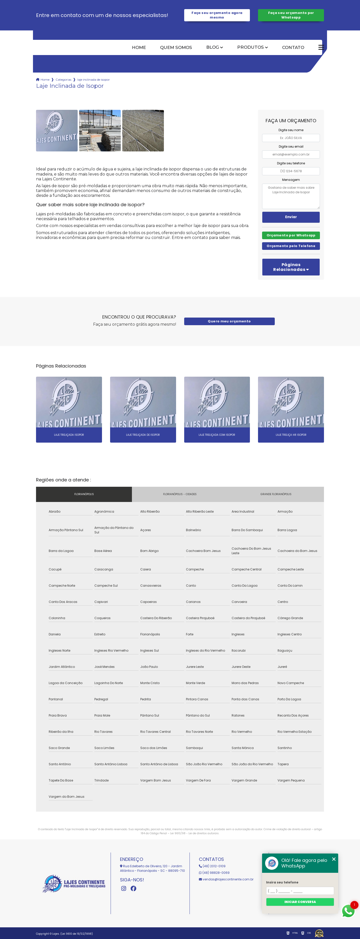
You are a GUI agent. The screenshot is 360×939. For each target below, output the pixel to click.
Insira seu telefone (282, 882)
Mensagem (291, 180)
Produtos (250, 47)
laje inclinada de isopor (93, 79)
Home (139, 47)
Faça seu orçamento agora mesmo (217, 15)
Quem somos (176, 47)
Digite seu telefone (291, 163)
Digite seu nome (291, 130)
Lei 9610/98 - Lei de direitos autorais (194, 833)
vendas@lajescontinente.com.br (226, 879)
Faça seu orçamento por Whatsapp (291, 15)
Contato (293, 47)
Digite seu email (291, 146)
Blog (212, 47)
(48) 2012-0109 (212, 866)
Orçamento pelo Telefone (291, 246)
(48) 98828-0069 (214, 873)
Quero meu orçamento (229, 321)
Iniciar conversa (300, 902)
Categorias (63, 79)
